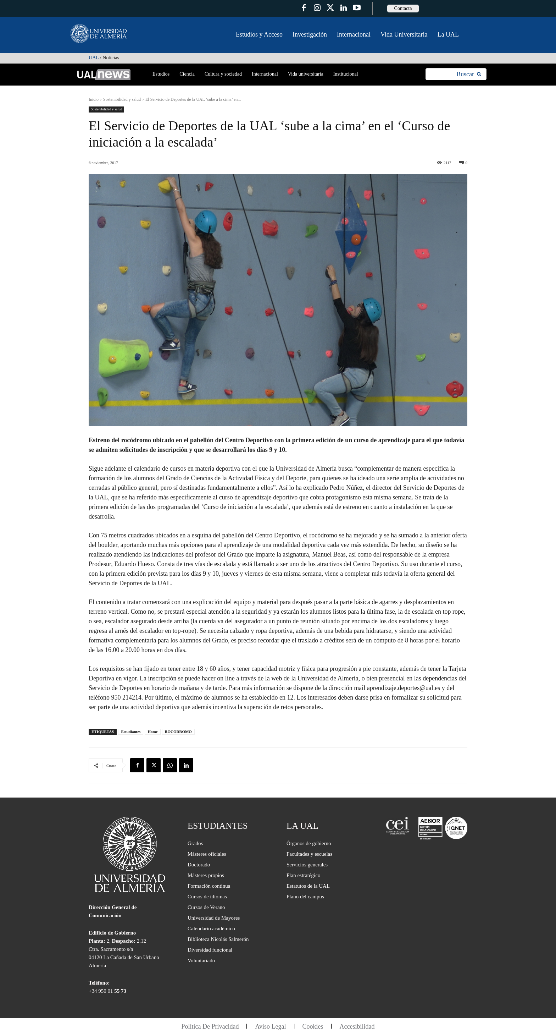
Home (152, 731)
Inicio (94, 99)
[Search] (468, 74)
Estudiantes (130, 731)
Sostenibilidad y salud (122, 99)
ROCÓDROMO (178, 731)
